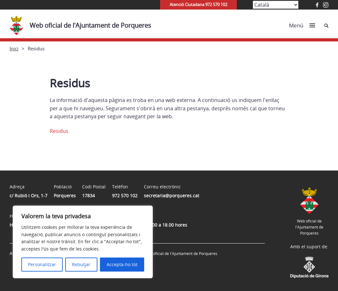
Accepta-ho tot (122, 264)
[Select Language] (276, 5)
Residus (59, 131)
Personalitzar (42, 264)
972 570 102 (124, 196)
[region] (83, 242)
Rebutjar (81, 264)
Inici (14, 48)
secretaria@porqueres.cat (171, 196)
